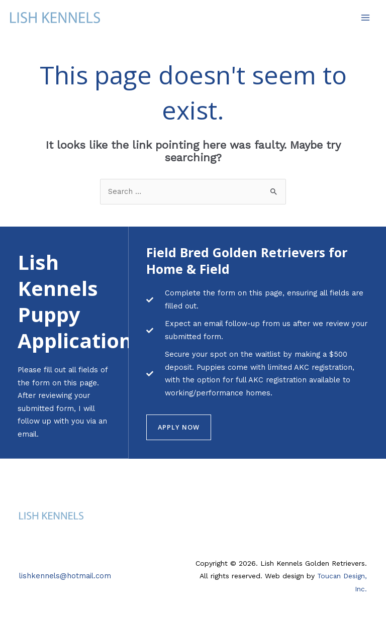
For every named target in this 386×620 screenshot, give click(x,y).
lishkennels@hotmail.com (65, 575)
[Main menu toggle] (365, 17)
